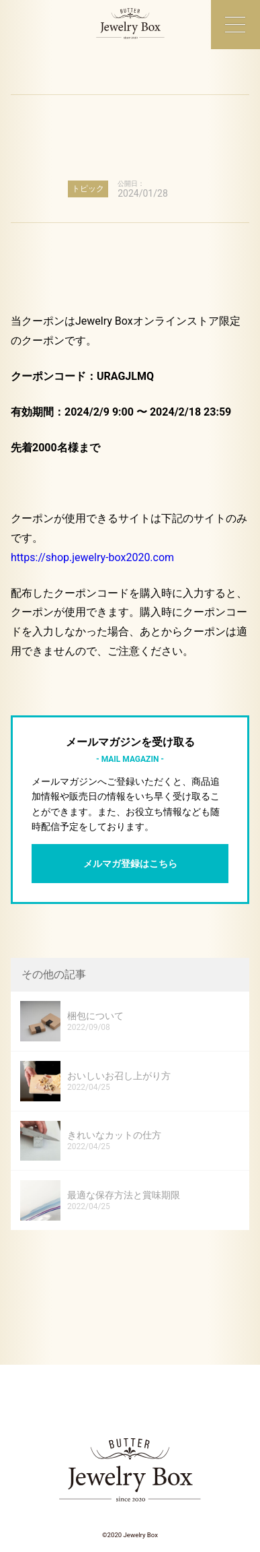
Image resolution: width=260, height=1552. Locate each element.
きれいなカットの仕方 (114, 1135)
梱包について (95, 1015)
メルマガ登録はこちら (130, 863)
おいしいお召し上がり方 (119, 1075)
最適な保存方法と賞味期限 (123, 1195)
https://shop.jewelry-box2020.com (92, 557)
